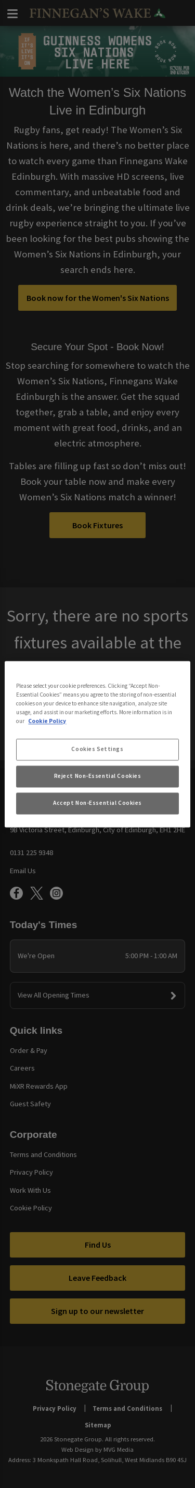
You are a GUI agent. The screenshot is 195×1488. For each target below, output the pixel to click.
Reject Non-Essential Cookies (97, 775)
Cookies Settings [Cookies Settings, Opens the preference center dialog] (97, 749)
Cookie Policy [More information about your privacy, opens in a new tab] (47, 721)
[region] (97, 744)
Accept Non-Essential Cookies (97, 802)
